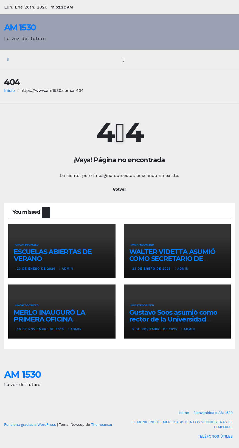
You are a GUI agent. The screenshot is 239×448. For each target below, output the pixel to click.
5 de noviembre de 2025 (155, 329)
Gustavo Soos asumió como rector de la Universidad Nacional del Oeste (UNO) (173, 319)
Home (184, 413)
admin (66, 269)
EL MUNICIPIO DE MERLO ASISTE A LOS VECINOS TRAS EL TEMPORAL (182, 424)
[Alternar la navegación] (123, 60)
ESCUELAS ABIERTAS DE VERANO (53, 255)
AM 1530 (20, 27)
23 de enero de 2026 (37, 269)
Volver (119, 189)
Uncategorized (27, 244)
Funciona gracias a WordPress (30, 424)
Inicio (9, 90)
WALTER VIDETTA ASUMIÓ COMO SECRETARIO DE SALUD (172, 258)
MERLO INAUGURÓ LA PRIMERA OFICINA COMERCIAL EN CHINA (49, 319)
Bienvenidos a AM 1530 (213, 413)
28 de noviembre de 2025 (41, 329)
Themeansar (102, 424)
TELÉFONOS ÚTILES (215, 436)
